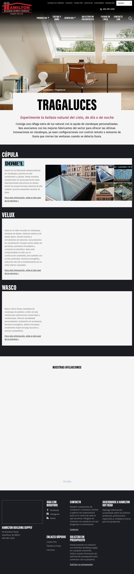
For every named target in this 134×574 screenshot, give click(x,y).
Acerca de (88, 3)
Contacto (74, 529)
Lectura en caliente (56, 3)
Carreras (68, 3)
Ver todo (67, 481)
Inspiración (110, 3)
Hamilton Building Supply (17, 527)
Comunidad (99, 3)
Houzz (53, 518)
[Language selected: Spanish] (124, 3)
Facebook (54, 510)
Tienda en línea (54, 546)
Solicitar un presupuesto (81, 564)
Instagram (55, 514)
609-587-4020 (109, 9)
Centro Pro (78, 3)
